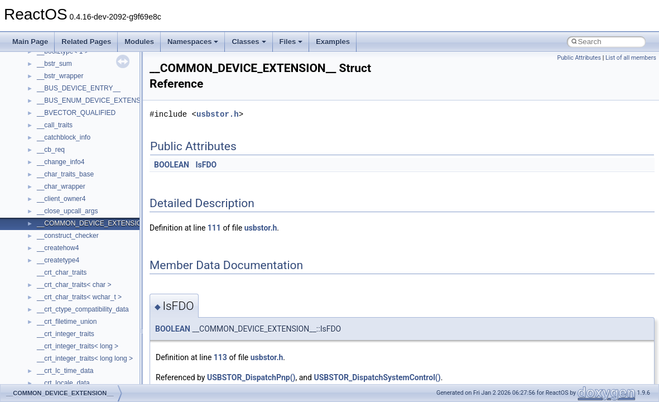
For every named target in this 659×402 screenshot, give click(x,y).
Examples (333, 41)
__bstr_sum (54, 64)
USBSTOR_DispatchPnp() (251, 377)
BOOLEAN (171, 164)
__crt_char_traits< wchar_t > (79, 297)
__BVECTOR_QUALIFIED (76, 113)
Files (291, 41)
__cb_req (51, 150)
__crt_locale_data (63, 383)
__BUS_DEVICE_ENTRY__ (79, 88)
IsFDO (206, 164)
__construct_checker (68, 236)
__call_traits (55, 125)
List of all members (630, 57)
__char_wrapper (61, 186)
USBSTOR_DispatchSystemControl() (377, 377)
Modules (139, 41)
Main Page (30, 41)
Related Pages (86, 41)
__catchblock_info (63, 137)
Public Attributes (579, 57)
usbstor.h (217, 114)
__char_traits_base (65, 174)
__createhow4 (58, 248)
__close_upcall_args (67, 211)
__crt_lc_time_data (65, 371)
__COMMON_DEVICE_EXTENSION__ (95, 223)
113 (220, 357)
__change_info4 (60, 162)
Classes (249, 41)
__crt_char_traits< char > (74, 285)
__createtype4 (58, 260)
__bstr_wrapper (60, 76)
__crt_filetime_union (67, 322)
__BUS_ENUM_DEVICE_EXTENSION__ (98, 100)
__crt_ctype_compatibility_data (83, 309)
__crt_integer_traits (65, 334)
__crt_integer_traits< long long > (85, 358)
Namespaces (193, 41)
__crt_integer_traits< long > (77, 346)
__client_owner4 (61, 199)
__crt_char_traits (61, 272)
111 (214, 227)
